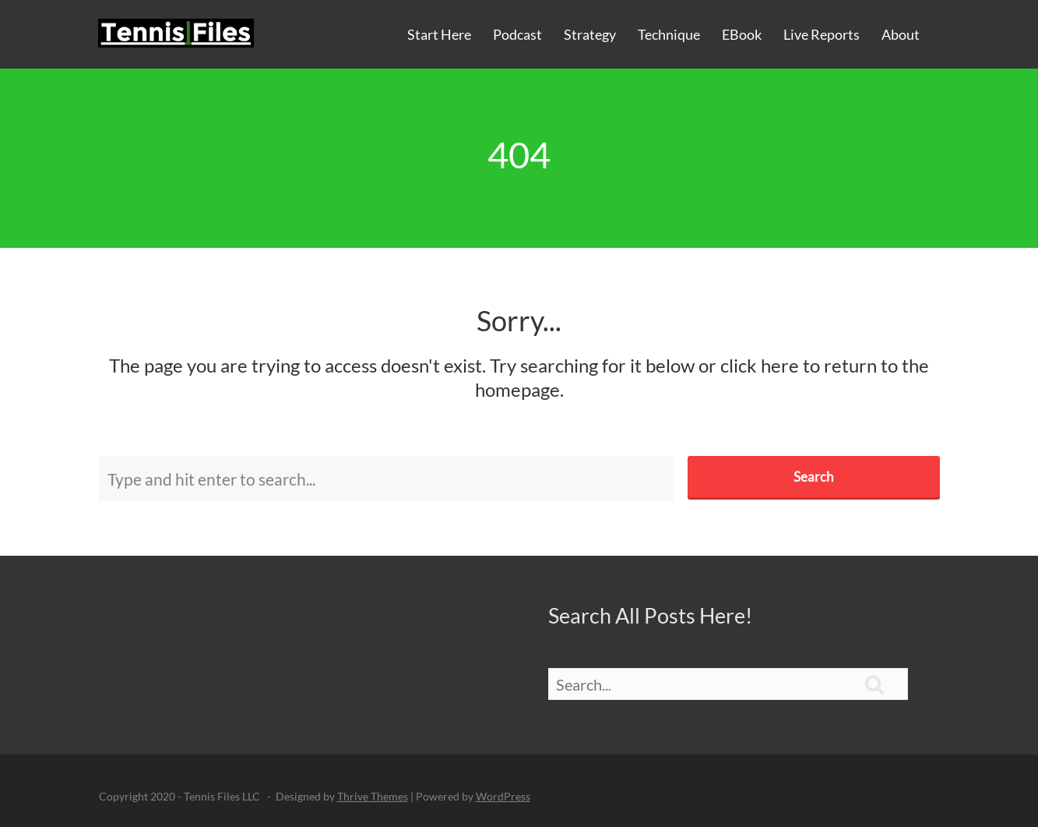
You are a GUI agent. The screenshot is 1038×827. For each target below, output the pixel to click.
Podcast (517, 34)
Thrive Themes (372, 796)
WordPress (503, 796)
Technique (669, 34)
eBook (742, 34)
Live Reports (821, 34)
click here (759, 365)
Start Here (439, 34)
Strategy (590, 34)
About (900, 34)
